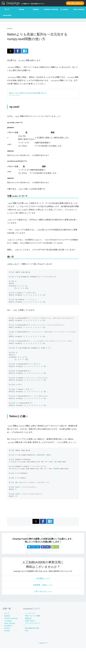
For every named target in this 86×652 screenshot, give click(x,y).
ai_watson (64, 9)
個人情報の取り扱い (30, 629)
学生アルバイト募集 (30, 620)
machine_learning (50, 9)
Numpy (21, 9)
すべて (7, 9)
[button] (10, 51)
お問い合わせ (28, 624)
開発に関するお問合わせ (75, 3)
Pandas (5, 634)
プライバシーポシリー (31, 627)
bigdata (36, 9)
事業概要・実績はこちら (43, 587)
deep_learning (79, 9)
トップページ (28, 617)
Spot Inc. (42, 646)
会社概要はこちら (43, 579)
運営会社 (26, 622)
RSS (25, 632)
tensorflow (7, 14)
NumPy (5, 632)
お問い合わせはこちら (43, 594)
